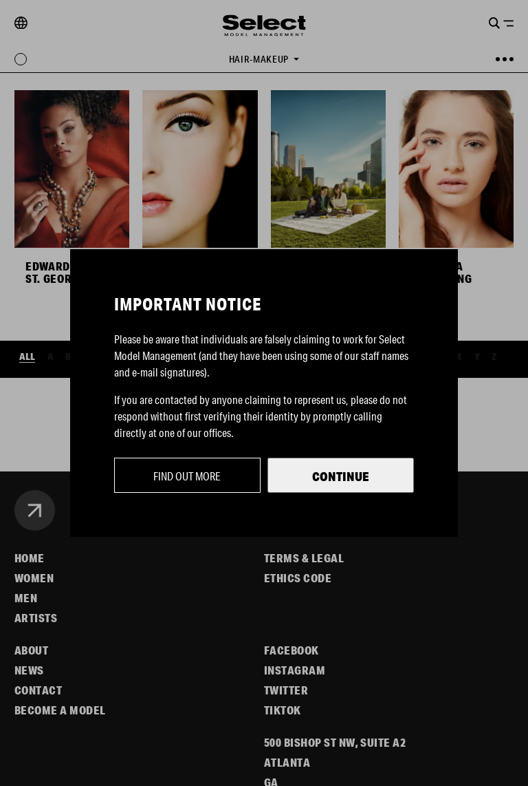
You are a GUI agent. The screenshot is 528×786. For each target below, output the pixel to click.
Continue (340, 476)
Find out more (187, 476)
